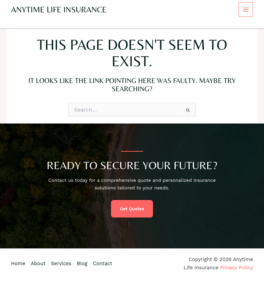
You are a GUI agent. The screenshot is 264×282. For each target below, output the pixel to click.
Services (61, 263)
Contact (102, 263)
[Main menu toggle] (246, 9)
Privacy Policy (236, 268)
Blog (82, 263)
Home (18, 263)
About (38, 263)
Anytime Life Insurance (59, 9)
